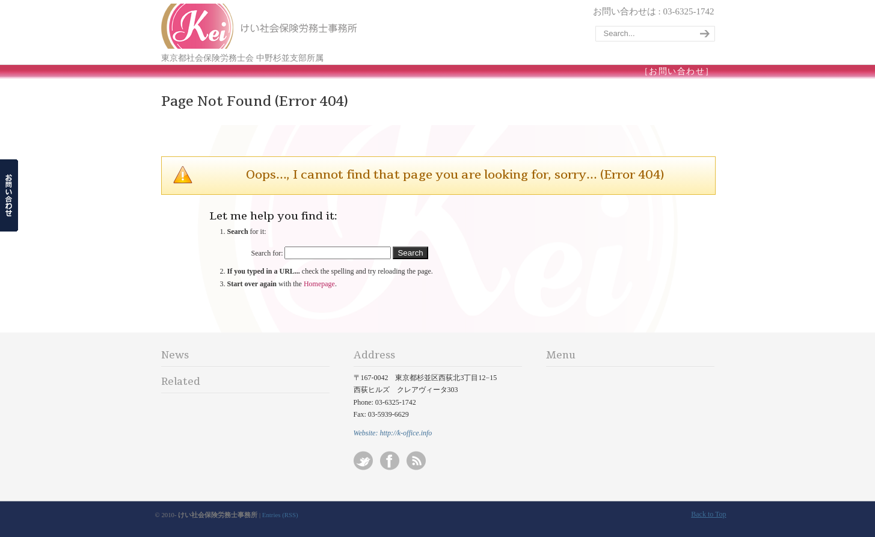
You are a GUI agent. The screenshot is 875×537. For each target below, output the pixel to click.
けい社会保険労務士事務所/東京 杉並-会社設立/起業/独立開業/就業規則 (260, 26)
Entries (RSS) (280, 514)
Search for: (267, 253)
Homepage (319, 284)
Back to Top (708, 514)
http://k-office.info (405, 433)
